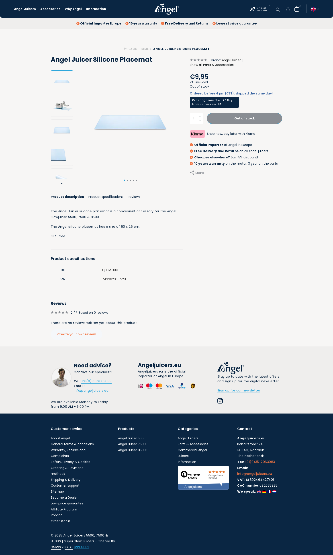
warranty (141, 23)
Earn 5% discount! (224, 157)
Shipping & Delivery (65, 479)
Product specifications (105, 197)
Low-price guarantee (67, 503)
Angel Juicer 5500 (131, 438)
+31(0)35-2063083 (96, 381)
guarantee (234, 23)
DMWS (56, 547)
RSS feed (81, 547)
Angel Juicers (25, 9)
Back (130, 49)
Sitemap (57, 491)
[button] (124, 180)
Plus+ (69, 547)
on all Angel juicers (229, 151)
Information (96, 9)
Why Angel (73, 9)
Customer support (65, 485)
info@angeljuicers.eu (91, 390)
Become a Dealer (64, 497)
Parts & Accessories (193, 444)
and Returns (184, 23)
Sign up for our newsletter (238, 390)
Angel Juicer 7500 (132, 444)
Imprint (56, 515)
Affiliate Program (64, 509)
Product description (67, 197)
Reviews (134, 197)
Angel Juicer (231, 60)
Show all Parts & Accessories (212, 65)
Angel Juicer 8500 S (133, 450)
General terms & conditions (72, 444)
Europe (98, 23)
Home (145, 49)
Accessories (50, 9)
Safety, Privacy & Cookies (70, 462)
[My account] (288, 9)
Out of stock (244, 118)
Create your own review (76, 334)
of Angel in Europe (221, 145)
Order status (60, 521)
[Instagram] (220, 401)
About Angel (60, 438)
